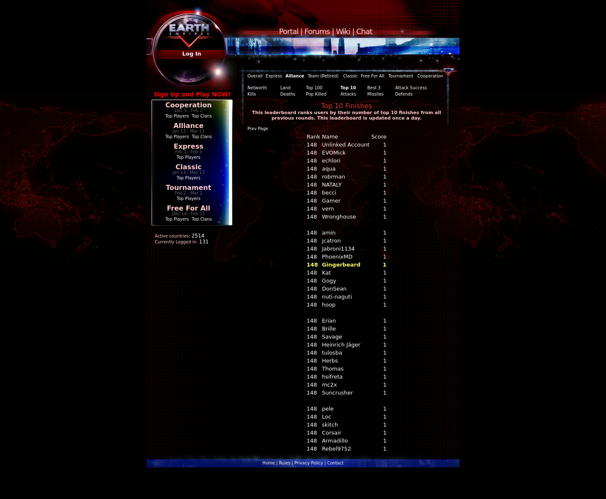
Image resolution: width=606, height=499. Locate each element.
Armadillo (335, 441)
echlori (331, 160)
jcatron (331, 240)
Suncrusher (337, 393)
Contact (335, 463)
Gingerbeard (341, 265)
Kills (251, 94)
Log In (191, 54)
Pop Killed (316, 94)
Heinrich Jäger (341, 345)
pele (328, 409)
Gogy (329, 281)
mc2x (329, 385)
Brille (329, 329)
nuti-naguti (337, 297)
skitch (330, 425)
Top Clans (202, 116)
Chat (364, 31)
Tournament (188, 188)
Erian (329, 321)
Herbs (330, 361)
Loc (326, 417)
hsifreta (332, 377)
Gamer (331, 200)
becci (329, 192)
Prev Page (257, 128)
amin (328, 232)
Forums (317, 31)
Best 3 (374, 87)
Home (269, 463)
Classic (188, 167)
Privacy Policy (309, 463)
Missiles (375, 94)
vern (328, 208)
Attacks (348, 94)
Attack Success (411, 87)
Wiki (343, 31)
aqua (328, 168)
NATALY (332, 184)
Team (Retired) (323, 76)
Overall (255, 76)
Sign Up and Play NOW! (192, 94)
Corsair (331, 433)
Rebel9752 (336, 449)
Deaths (287, 94)
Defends (403, 94)
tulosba (332, 353)
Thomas (333, 369)
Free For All (188, 208)
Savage (332, 337)
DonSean (334, 289)
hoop (328, 305)
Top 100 (314, 87)
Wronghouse (339, 216)
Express (189, 146)
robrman (333, 176)
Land (285, 87)
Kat (326, 273)
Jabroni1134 (338, 248)
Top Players (177, 116)
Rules (284, 463)
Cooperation (188, 105)
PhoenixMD (337, 257)
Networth (257, 87)
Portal (288, 31)
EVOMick (334, 152)
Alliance (188, 126)
